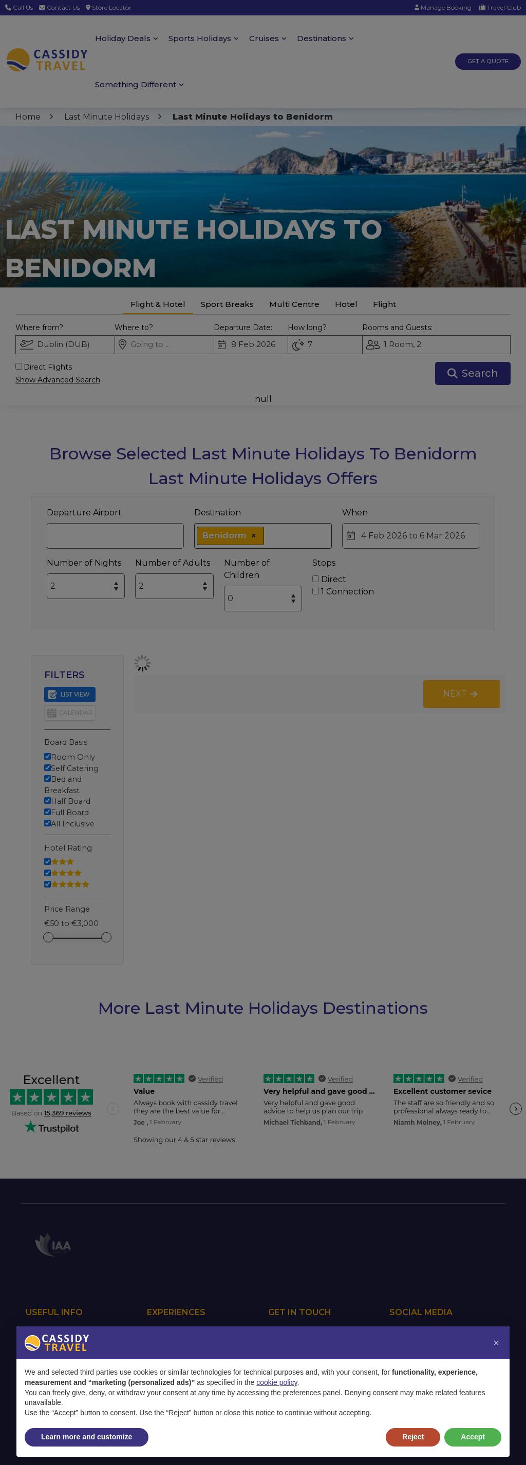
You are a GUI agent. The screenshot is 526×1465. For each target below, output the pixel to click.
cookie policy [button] (276, 1382)
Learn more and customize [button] (86, 1437)
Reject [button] (413, 1437)
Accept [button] (473, 1437)
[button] (496, 1343)
